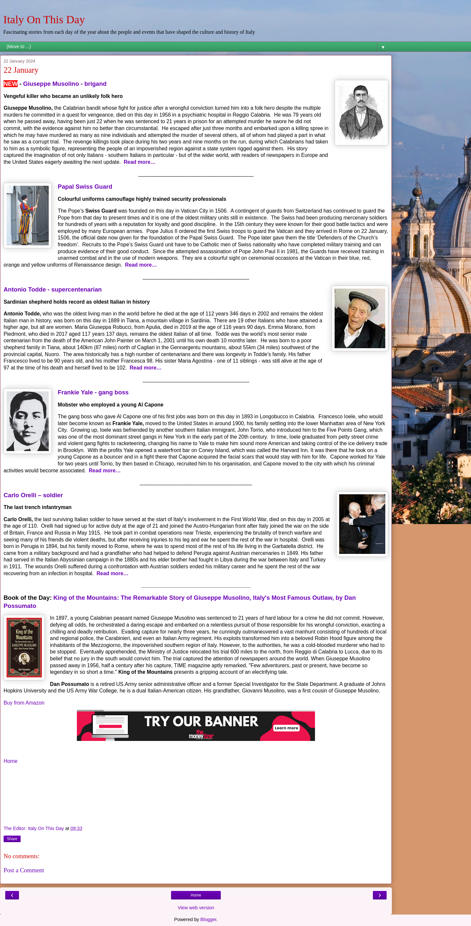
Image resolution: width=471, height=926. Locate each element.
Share (12, 839)
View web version (196, 907)
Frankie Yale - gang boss (93, 392)
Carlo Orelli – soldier (33, 495)
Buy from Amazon (24, 703)
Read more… (140, 162)
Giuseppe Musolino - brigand (65, 83)
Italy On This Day (44, 19)
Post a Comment (24, 870)
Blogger (209, 919)
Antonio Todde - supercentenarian (53, 289)
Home (10, 761)
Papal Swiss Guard (85, 186)
